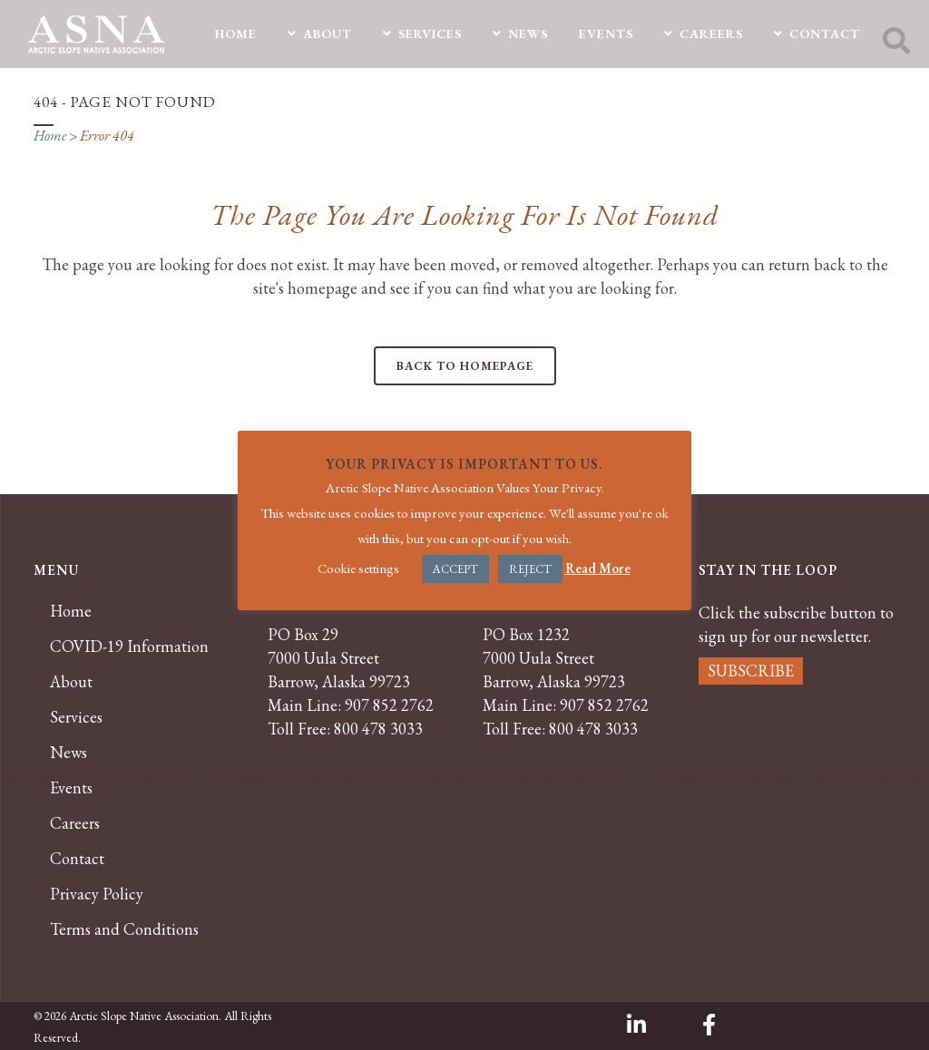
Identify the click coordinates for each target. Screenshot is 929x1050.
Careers (75, 823)
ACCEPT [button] (455, 569)
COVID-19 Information (129, 646)
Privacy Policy (96, 894)
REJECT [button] (530, 569)
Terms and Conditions (124, 929)
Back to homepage (464, 366)
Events (71, 788)
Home (50, 135)
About (71, 682)
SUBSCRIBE (751, 670)
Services (76, 717)
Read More (598, 568)
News (68, 753)
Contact (77, 859)
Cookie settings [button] (358, 568)
